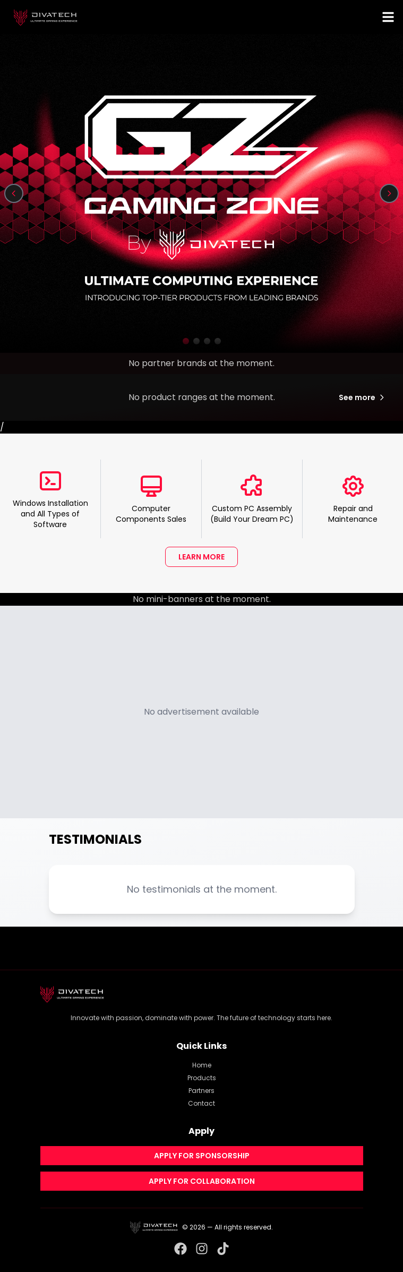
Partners (201, 1090)
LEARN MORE (201, 557)
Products (201, 1077)
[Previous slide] (13, 193)
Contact (201, 1103)
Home (201, 1065)
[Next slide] (389, 193)
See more (362, 397)
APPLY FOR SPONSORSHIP (202, 1155)
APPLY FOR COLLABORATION (202, 1181)
